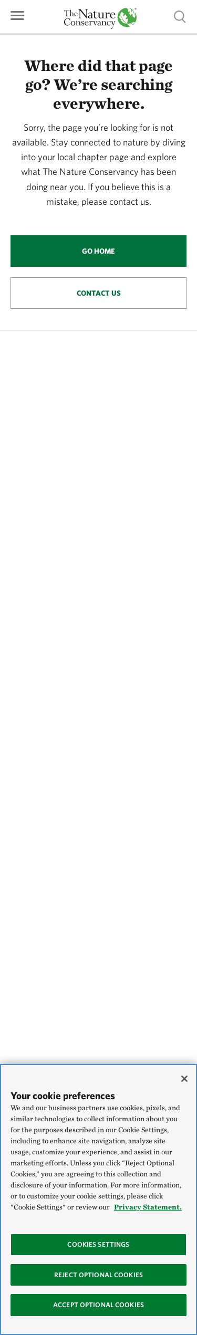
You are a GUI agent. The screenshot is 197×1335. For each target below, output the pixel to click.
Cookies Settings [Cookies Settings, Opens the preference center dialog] (98, 1244)
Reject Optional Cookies (98, 1275)
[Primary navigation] (17, 14)
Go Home (98, 251)
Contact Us (99, 293)
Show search (180, 16)
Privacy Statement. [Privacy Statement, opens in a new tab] (148, 1207)
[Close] (184, 1078)
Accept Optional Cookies (98, 1305)
